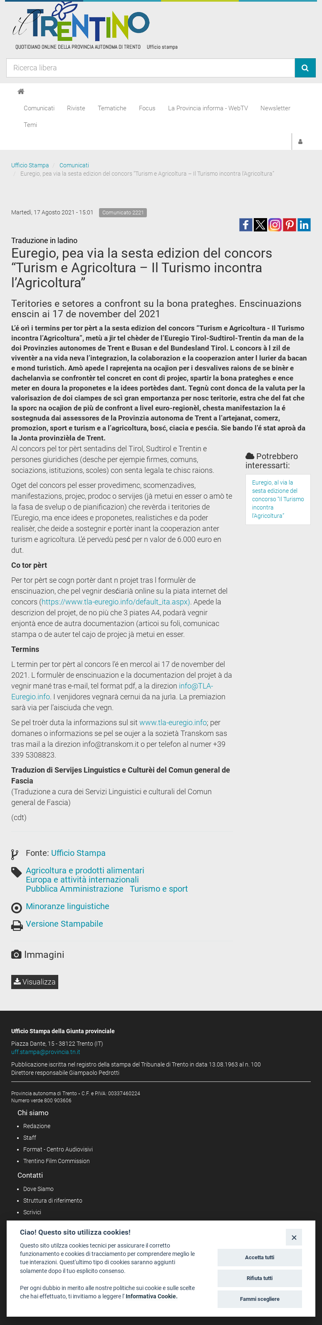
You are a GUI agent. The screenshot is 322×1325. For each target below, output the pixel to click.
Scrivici (32, 1212)
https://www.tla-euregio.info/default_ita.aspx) (116, 601)
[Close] (294, 1237)
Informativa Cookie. (152, 1296)
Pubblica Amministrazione (75, 889)
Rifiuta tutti (259, 1278)
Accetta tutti (259, 1257)
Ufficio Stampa (30, 165)
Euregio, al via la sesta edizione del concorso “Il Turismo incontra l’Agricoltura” (278, 499)
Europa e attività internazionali (82, 880)
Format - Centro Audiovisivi (58, 1149)
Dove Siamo (38, 1189)
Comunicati (39, 108)
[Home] (21, 91)
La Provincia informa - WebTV (208, 108)
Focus (147, 108)
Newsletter (275, 108)
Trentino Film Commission (56, 1161)
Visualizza (35, 981)
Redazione (36, 1126)
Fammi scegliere (260, 1299)
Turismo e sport (159, 889)
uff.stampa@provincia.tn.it (45, 1052)
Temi (30, 125)
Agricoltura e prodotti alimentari (85, 870)
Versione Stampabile (64, 924)
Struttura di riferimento (52, 1200)
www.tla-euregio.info (173, 722)
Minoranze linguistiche (67, 906)
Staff (29, 1137)
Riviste (76, 108)
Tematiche (112, 108)
